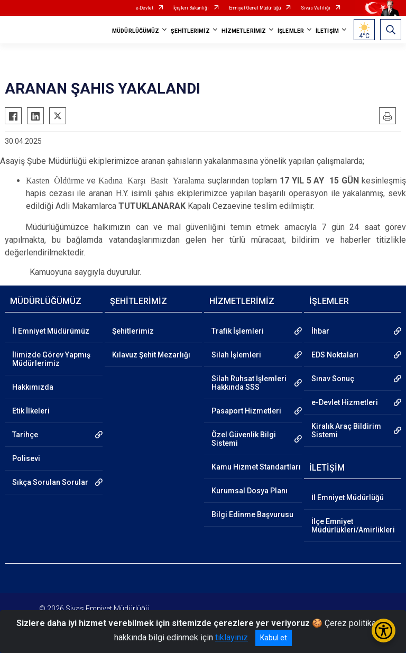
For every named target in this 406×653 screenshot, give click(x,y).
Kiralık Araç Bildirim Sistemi (346, 430)
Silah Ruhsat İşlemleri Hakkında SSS (249, 382)
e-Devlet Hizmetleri (344, 402)
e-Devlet (144, 8)
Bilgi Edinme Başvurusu (252, 514)
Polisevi (26, 458)
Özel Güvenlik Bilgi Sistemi (243, 438)
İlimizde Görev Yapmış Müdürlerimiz (51, 359)
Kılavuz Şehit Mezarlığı (151, 355)
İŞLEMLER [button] (291, 30)
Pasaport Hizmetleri (246, 411)
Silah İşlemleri (236, 355)
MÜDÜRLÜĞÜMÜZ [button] (135, 30)
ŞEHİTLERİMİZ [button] (190, 30)
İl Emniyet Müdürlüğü (347, 497)
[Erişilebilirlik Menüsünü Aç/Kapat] (383, 630)
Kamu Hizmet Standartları (256, 467)
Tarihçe (25, 434)
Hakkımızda (32, 387)
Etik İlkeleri (31, 411)
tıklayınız (231, 637)
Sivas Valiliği (315, 8)
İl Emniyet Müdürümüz (50, 331)
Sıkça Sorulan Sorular (50, 482)
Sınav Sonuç (332, 378)
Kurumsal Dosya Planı (249, 490)
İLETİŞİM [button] (327, 30)
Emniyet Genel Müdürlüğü (255, 8)
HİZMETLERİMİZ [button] (244, 30)
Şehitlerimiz (133, 331)
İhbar (320, 331)
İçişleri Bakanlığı (191, 8)
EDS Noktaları (334, 355)
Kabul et (273, 637)
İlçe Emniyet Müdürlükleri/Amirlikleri (353, 525)
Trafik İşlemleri (237, 331)
